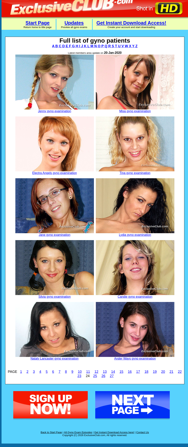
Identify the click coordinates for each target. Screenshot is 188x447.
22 (180, 372)
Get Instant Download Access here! (114, 432)
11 (88, 372)
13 (105, 372)
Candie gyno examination (135, 296)
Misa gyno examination (135, 111)
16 (130, 372)
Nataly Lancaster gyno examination (55, 358)
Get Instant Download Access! (131, 23)
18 (146, 372)
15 (121, 372)
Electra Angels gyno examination (54, 173)
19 (155, 372)
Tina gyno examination (135, 173)
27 (112, 376)
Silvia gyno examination (54, 296)
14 (113, 372)
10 (80, 372)
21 (171, 372)
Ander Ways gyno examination (135, 358)
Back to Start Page (51, 432)
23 (79, 376)
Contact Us (142, 432)
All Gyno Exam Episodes (78, 432)
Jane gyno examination (54, 234)
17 (138, 372)
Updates (74, 23)
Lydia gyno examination (135, 234)
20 (163, 372)
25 (95, 376)
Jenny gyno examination (54, 111)
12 (96, 372)
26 (103, 376)
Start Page (38, 23)
